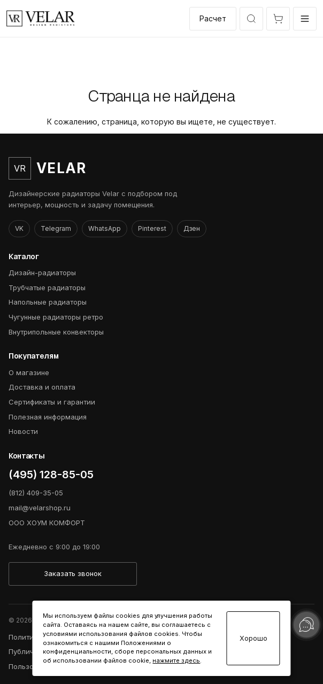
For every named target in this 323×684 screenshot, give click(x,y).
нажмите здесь (176, 660)
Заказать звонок (73, 573)
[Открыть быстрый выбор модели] (251, 18)
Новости (23, 431)
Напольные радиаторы (48, 302)
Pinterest (152, 228)
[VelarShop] (40, 18)
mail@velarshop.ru (40, 507)
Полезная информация (48, 417)
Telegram (56, 228)
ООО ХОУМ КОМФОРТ (47, 522)
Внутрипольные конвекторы (56, 332)
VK (19, 228)
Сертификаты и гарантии (52, 402)
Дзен (191, 228)
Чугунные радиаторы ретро (56, 317)
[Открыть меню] (305, 18)
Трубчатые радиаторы (47, 287)
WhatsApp (104, 228)
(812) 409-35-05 (36, 492)
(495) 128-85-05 (51, 474)
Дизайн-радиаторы (42, 272)
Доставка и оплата (42, 387)
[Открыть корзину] (278, 18)
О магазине (29, 372)
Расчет (212, 18)
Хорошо (253, 638)
